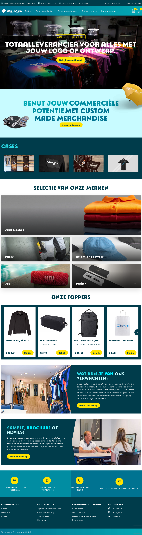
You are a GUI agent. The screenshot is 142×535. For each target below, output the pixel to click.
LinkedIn (114, 516)
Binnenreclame (89, 11)
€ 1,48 (112, 352)
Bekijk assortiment (70, 60)
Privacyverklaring (46, 512)
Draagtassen (78, 520)
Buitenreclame (108, 11)
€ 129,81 (10, 352)
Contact (5, 508)
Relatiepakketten (45, 11)
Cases (4, 516)
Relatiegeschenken (67, 11)
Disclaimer (42, 520)
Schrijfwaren (78, 512)
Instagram (115, 512)
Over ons (5, 512)
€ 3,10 (43, 352)
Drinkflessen (78, 508)
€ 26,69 (79, 352)
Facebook (115, 508)
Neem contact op (71, 124)
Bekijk (27, 352)
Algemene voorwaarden (49, 508)
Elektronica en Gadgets (84, 516)
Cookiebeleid (43, 516)
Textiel (28, 11)
